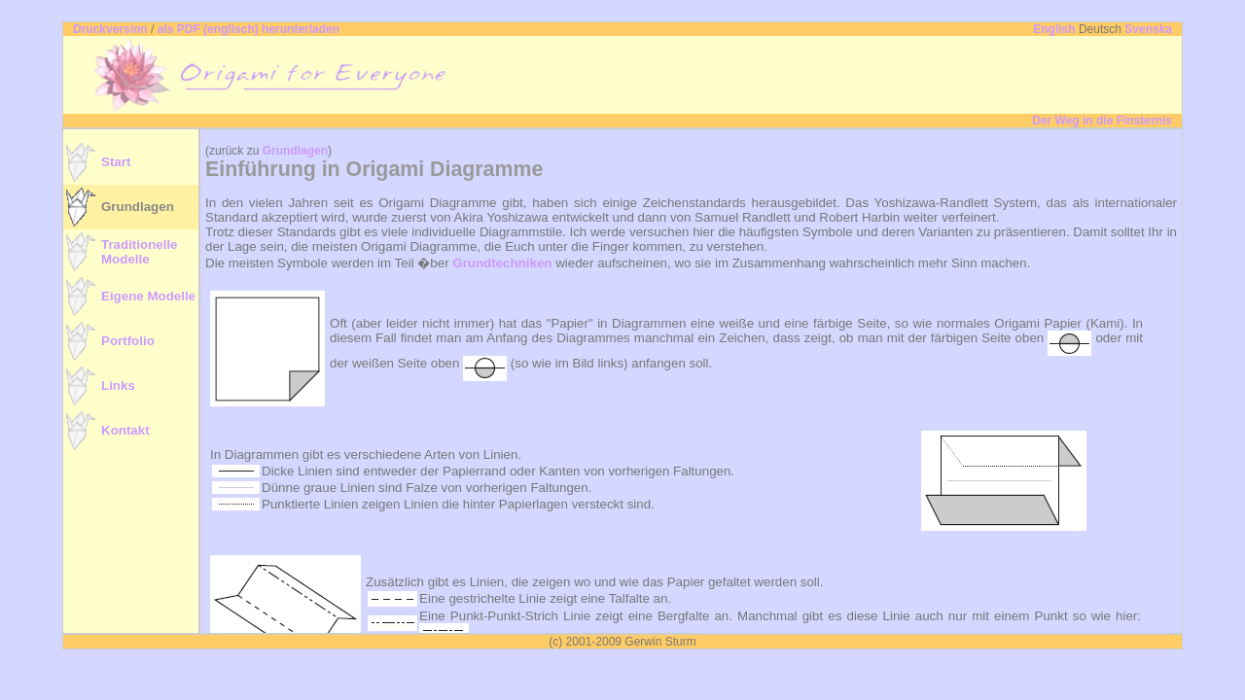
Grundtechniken (501, 263)
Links (118, 385)
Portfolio (128, 340)
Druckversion (110, 29)
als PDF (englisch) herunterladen (248, 29)
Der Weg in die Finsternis (1102, 120)
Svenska (1148, 29)
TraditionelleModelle (139, 251)
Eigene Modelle (148, 296)
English (1054, 29)
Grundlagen (137, 206)
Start (115, 162)
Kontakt (125, 430)
